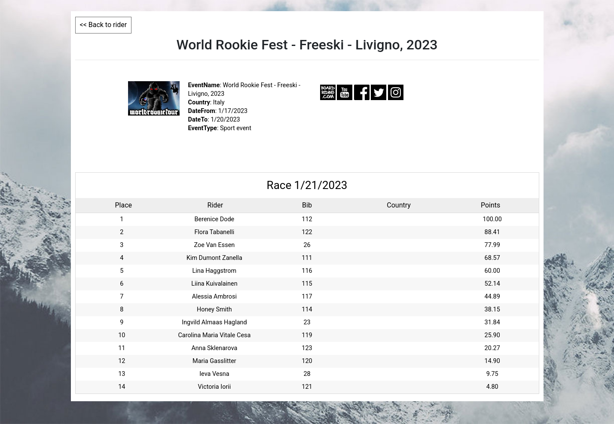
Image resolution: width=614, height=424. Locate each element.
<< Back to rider (103, 25)
